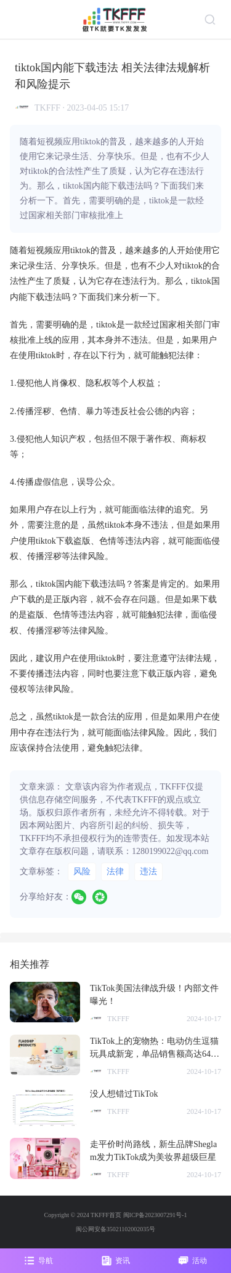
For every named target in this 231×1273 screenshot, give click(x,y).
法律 (115, 871)
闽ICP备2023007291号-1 (155, 1215)
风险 (82, 871)
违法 (148, 871)
